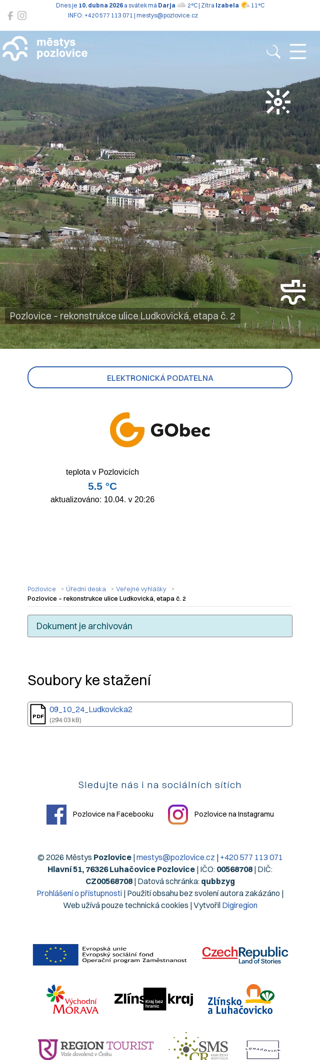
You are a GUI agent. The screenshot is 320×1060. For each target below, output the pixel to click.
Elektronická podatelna (160, 378)
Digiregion (240, 905)
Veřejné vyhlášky (141, 589)
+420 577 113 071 (251, 857)
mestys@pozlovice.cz (175, 857)
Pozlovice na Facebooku (100, 815)
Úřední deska (86, 589)
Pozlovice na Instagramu (221, 815)
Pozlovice (42, 589)
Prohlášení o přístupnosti (79, 893)
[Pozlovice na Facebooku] (10, 15)
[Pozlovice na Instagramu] (22, 15)
